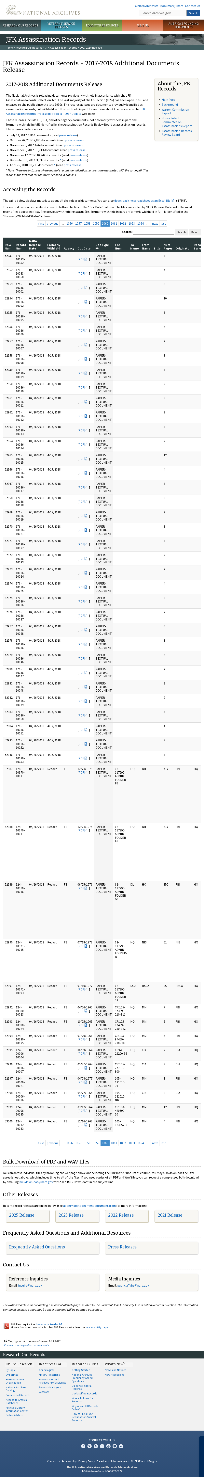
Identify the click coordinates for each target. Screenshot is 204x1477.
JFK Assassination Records (61, 47)
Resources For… (51, 1364)
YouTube (108, 1446)
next (155, 223)
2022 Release (121, 1215)
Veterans (44, 1392)
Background (170, 104)
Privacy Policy (86, 1461)
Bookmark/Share (171, 6)
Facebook (83, 1446)
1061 (114, 223)
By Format (12, 1374)
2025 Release (21, 1215)
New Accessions (114, 1374)
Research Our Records (20, 25)
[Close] (199, 1440)
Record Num (21, 246)
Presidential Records (18, 1395)
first (41, 223)
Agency (69, 248)
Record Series (199, 246)
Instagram (95, 1446)
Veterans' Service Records (61, 25)
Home (9, 47)
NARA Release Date (35, 244)
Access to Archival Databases (16, 1401)
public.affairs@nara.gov (133, 1285)
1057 (78, 223)
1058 (87, 223)
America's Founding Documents (184, 25)
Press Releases (122, 1246)
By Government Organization (15, 1381)
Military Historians (49, 1374)
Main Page (168, 100)
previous (52, 223)
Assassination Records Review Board (177, 132)
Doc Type (102, 246)
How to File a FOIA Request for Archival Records (84, 1417)
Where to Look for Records (82, 1399)
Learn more (169, 1470)
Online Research (19, 1364)
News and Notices (115, 1370)
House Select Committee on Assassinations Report (177, 122)
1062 (123, 223)
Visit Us (142, 25)
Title (157, 248)
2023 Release (71, 1215)
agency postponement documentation (89, 1206)
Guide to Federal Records (81, 1387)
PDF (81, 259)
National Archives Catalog (16, 1389)
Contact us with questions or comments (26, 1345)
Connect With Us (102, 1440)
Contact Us (192, 6)
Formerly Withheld (53, 246)
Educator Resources (102, 25)
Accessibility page (97, 1327)
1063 (132, 223)
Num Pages (168, 246)
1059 (96, 223)
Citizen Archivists (146, 6)
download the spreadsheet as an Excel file (142, 200)
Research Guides (85, 1364)
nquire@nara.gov (30, 1285)
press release (68, 135)
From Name (146, 246)
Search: (127, 232)
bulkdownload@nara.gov (36, 1182)
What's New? (115, 1364)
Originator (183, 248)
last (163, 223)
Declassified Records (84, 1393)
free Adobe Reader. (48, 1324)
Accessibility (69, 1461)
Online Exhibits (14, 1415)
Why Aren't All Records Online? (85, 1407)
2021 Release (170, 1215)
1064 (140, 223)
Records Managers (50, 1387)
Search (193, 13)
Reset (194, 232)
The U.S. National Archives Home (43, 10)
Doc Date (83, 248)
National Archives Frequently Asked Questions (82, 1378)
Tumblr (102, 1446)
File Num (118, 246)
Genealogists (47, 1370)
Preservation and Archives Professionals (52, 1381)
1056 (69, 223)
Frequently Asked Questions (37, 1246)
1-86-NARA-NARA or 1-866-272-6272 (102, 1471)
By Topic (11, 1370)
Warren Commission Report (175, 111)
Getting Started (81, 1370)
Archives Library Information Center (17, 1409)
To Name (134, 246)
